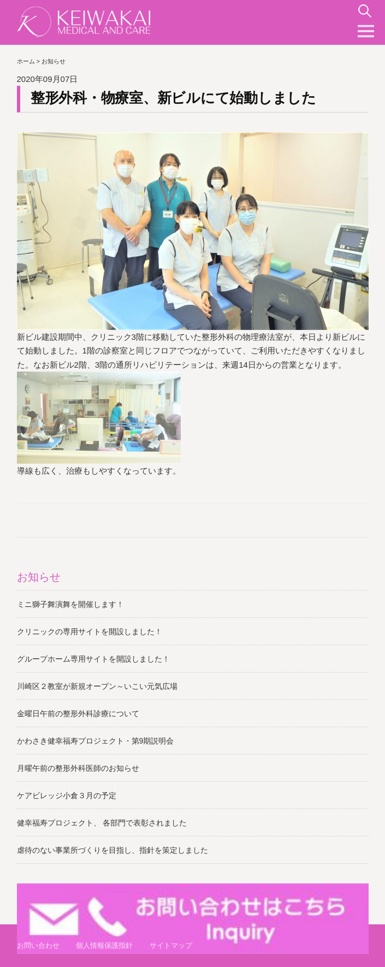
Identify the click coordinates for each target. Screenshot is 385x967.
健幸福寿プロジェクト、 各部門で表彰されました (102, 822)
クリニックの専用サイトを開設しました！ (89, 631)
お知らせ (39, 577)
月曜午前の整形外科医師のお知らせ (78, 768)
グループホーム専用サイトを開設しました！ (93, 659)
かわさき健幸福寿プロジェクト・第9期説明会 (95, 740)
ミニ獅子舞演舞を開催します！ (70, 604)
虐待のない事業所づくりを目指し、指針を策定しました (112, 850)
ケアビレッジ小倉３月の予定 (66, 795)
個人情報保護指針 (104, 945)
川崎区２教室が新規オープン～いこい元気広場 (97, 686)
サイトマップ (171, 945)
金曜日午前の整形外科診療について (78, 713)
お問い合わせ (38, 945)
